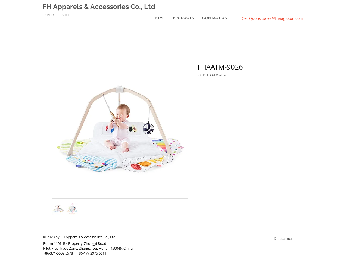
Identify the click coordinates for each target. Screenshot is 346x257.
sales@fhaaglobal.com (282, 18)
